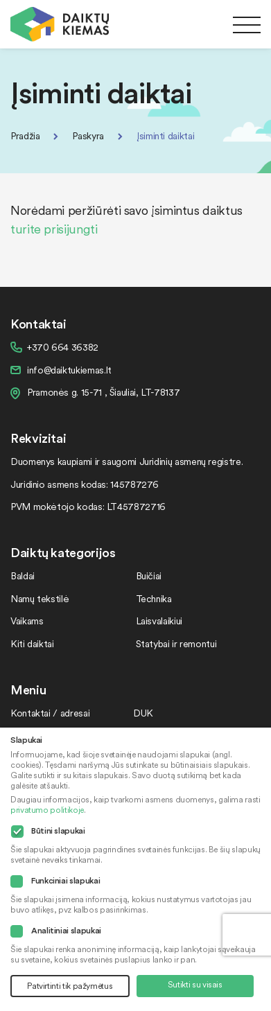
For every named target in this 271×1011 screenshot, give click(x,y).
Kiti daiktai (32, 643)
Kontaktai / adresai (49, 713)
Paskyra (87, 135)
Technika (154, 598)
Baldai (22, 575)
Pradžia (25, 135)
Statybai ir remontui (176, 643)
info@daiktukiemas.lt (69, 370)
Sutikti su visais (195, 984)
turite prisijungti (54, 228)
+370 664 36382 (62, 347)
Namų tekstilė (39, 598)
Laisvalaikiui (159, 620)
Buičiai (148, 575)
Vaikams (26, 620)
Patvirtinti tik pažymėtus (69, 986)
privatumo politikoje (47, 810)
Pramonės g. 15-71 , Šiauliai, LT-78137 (103, 392)
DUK (143, 713)
